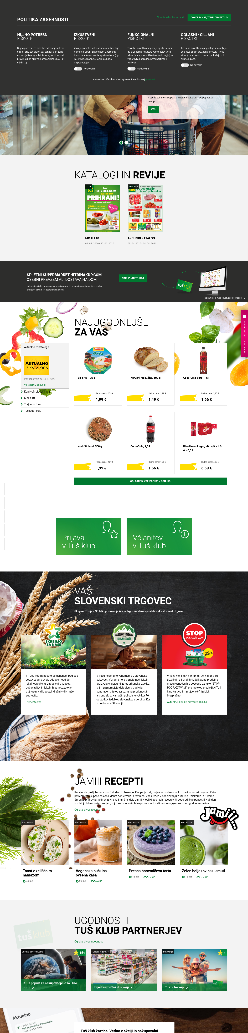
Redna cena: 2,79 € (104, 393)
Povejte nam (185, 1012)
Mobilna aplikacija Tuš (139, 1025)
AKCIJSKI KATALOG (141, 238)
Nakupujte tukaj (133, 278)
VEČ (153, 109)
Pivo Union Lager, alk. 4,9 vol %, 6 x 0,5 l (203, 448)
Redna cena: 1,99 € (157, 393)
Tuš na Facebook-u (194, 1022)
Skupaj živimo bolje (34, 1025)
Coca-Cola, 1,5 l (140, 446)
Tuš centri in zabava (86, 1019)
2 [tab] (126, 143)
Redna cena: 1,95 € (210, 393)
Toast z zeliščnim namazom (37, 828)
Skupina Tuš (30, 1012)
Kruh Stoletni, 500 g (90, 446)
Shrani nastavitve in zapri (170, 17)
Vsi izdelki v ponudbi (34, 384)
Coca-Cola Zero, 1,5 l (196, 377)
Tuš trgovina (82, 1012)
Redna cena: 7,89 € (210, 462)
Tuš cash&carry (84, 1025)
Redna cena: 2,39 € (104, 462)
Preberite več (33, 733)
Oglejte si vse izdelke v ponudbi (150, 481)
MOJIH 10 (92, 238)
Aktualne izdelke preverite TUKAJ (187, 733)
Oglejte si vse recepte (87, 809)
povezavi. (150, 79)
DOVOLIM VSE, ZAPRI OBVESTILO (209, 17)
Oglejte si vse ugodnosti (88, 896)
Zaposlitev (29, 1019)
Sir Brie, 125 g (86, 377)
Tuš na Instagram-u (194, 1028)
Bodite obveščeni (136, 1012)
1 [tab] (121, 143)
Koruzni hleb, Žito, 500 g (146, 377)
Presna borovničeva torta (150, 826)
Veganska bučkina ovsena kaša (91, 828)
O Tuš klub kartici (136, 1019)
